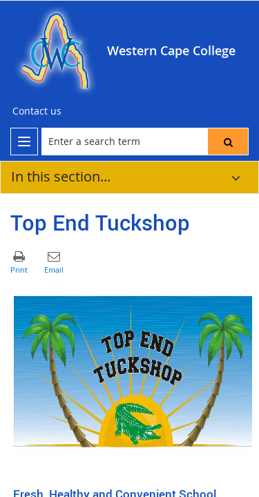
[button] (228, 141)
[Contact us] (37, 111)
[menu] (24, 141)
